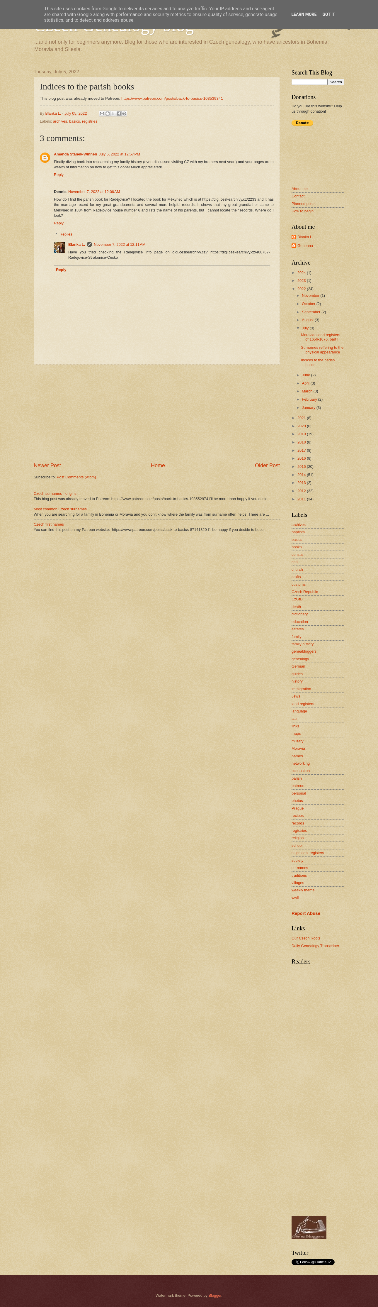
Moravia (298, 748)
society (297, 860)
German (298, 666)
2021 (302, 418)
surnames (300, 868)
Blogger (215, 1295)
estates (298, 629)
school (297, 845)
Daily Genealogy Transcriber (315, 946)
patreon (298, 785)
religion (298, 838)
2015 (302, 466)
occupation (301, 770)
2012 (302, 491)
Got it (328, 14)
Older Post (267, 465)
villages (298, 883)
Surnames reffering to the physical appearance (322, 349)
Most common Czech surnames (60, 509)
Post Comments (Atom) (76, 477)
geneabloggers (304, 651)
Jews (296, 696)
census (298, 554)
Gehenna (305, 245)
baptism (298, 532)
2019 (302, 434)
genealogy (300, 659)
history (297, 681)
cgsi (295, 562)
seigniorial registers (308, 853)
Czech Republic (305, 592)
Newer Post (47, 465)
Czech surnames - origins (55, 493)
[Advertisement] (157, 413)
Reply (59, 174)
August (308, 320)
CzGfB (297, 599)
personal (299, 793)
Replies (66, 234)
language (299, 711)
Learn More (303, 14)
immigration (301, 689)
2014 (302, 475)
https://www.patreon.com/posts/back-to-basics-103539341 (172, 98)
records (298, 823)
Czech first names (49, 524)
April (306, 383)
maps (296, 733)
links (295, 726)
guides (297, 674)
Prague (298, 808)
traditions (299, 875)
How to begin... (304, 211)
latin (295, 718)
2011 (302, 499)
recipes (298, 815)
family (297, 636)
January (309, 407)
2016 (302, 458)
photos (297, 800)
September (311, 312)
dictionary (300, 614)
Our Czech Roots (306, 938)
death (296, 607)
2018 (302, 442)
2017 (302, 450)
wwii (295, 897)
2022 (302, 289)
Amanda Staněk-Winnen (75, 154)
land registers (303, 704)
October (309, 304)
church (297, 569)
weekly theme (303, 890)
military (298, 741)
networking (301, 763)
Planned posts (304, 204)
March (307, 391)
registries (89, 121)
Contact (298, 196)
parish (297, 778)
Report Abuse (306, 913)
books (297, 547)
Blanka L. (76, 244)
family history (303, 644)
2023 (302, 280)
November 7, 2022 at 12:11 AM (119, 244)
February (310, 399)
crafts (296, 577)
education (300, 621)
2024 (302, 272)
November (311, 295)
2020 (302, 426)
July (305, 328)
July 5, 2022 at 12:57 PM (119, 154)
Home (158, 465)
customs (299, 584)
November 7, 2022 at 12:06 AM (94, 191)
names (297, 756)
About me (300, 189)
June (306, 375)
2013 (302, 482)
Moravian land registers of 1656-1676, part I (320, 337)
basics (74, 121)
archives (60, 121)
